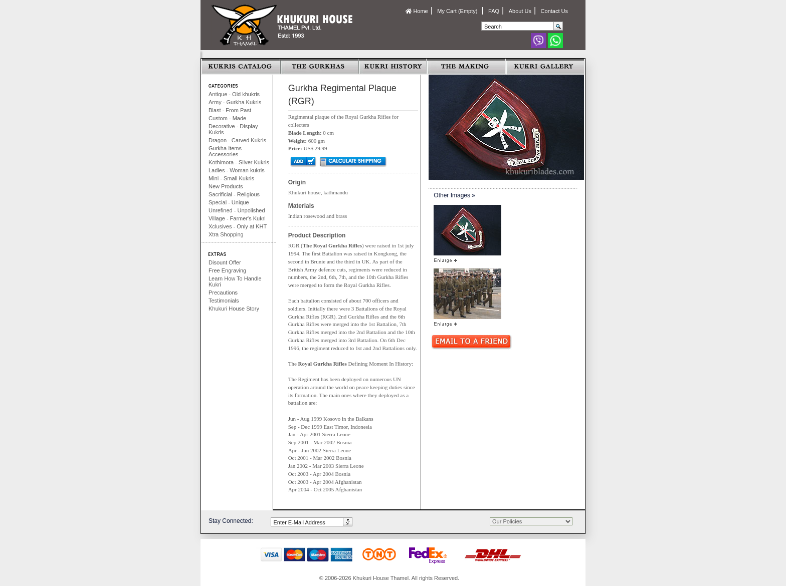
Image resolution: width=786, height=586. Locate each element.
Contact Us (554, 11)
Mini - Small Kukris (231, 178)
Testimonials (224, 301)
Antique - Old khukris (234, 94)
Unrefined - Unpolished (237, 210)
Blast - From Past (230, 110)
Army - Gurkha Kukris (235, 102)
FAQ (493, 11)
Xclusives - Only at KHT (238, 226)
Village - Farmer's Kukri (237, 218)
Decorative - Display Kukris (233, 129)
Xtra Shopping (226, 234)
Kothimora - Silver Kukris (239, 162)
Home (417, 11)
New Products (226, 186)
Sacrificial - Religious (234, 194)
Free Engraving (227, 270)
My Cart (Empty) (458, 11)
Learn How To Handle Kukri (235, 281)
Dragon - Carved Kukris (237, 140)
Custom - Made (227, 118)
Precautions (223, 292)
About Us (520, 11)
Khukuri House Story (234, 309)
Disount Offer (225, 262)
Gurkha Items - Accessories (227, 151)
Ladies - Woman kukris (237, 170)
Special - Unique (229, 202)
